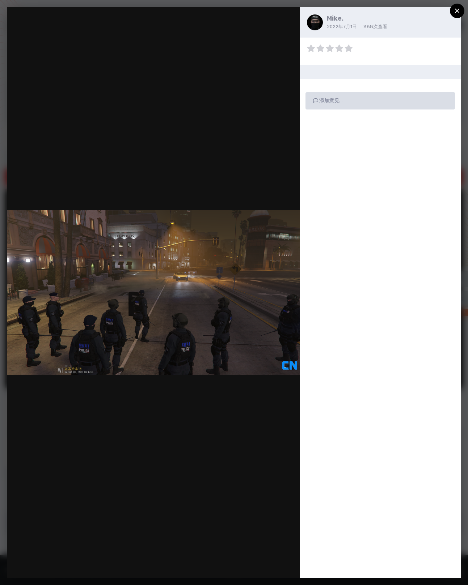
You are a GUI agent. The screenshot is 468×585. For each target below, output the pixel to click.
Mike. (335, 18)
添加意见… (328, 101)
